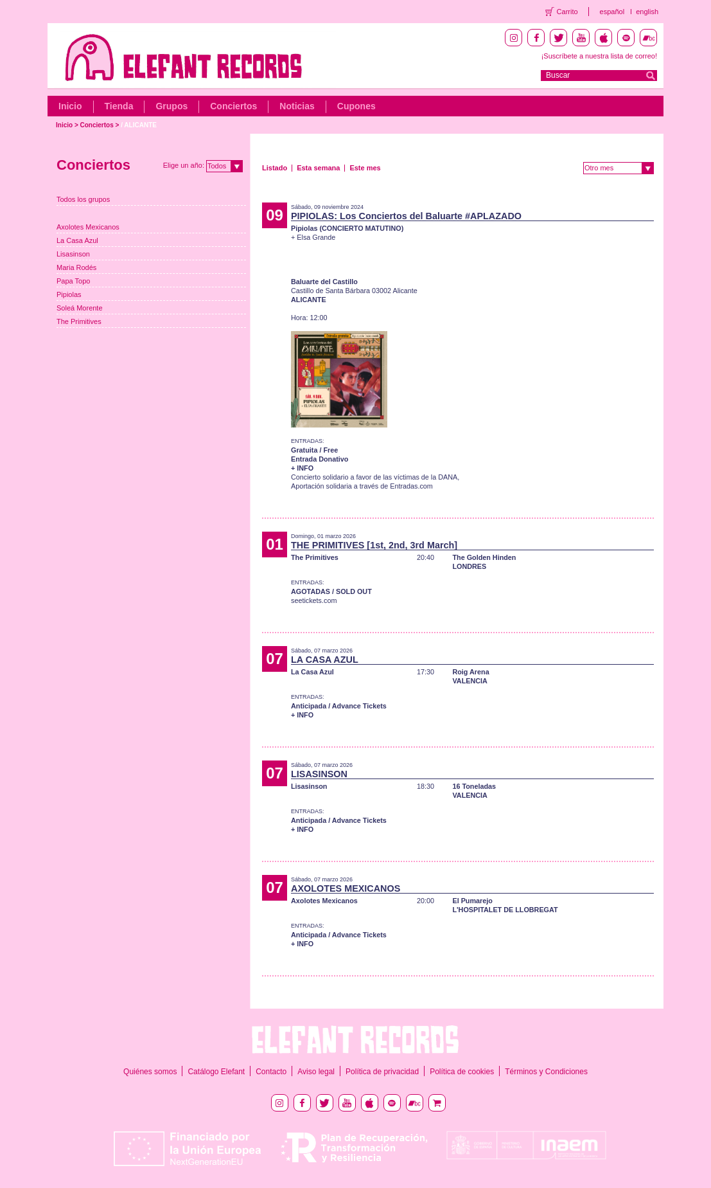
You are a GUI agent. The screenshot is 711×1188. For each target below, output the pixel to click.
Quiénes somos (150, 1071)
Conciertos (233, 106)
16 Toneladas (474, 786)
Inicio (70, 106)
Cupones (356, 106)
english (647, 11)
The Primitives (79, 321)
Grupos (171, 106)
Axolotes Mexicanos (88, 227)
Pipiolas (69, 294)
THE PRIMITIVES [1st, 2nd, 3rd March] (374, 545)
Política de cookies (462, 1071)
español (612, 11)
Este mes (364, 168)
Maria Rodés (76, 267)
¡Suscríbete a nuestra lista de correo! (599, 56)
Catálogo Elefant (216, 1071)
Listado (274, 168)
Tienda (119, 106)
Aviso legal (316, 1071)
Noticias (296, 106)
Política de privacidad (382, 1071)
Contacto (271, 1071)
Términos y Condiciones (546, 1071)
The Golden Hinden (484, 557)
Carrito (567, 11)
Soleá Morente (80, 308)
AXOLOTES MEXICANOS (345, 888)
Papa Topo (73, 281)
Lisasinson (73, 254)
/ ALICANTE (139, 125)
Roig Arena (470, 672)
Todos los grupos (83, 199)
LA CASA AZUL (324, 659)
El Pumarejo (472, 901)
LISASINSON (319, 774)
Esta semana (318, 168)
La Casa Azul (77, 240)
